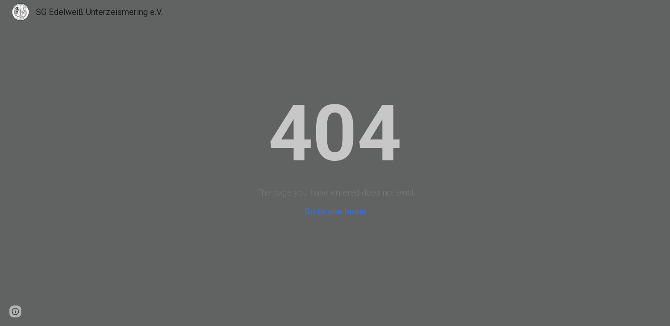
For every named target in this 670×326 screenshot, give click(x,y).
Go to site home (335, 211)
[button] (15, 311)
